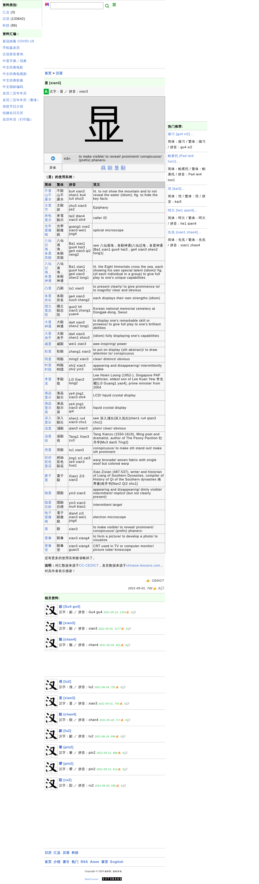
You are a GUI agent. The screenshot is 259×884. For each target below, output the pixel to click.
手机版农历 (11, 47)
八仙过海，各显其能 (48, 249)
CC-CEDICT (89, 565)
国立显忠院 (48, 310)
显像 (48, 538)
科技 (6, 25)
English (116, 862)
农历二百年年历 (15, 93)
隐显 (48, 493)
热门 (75, 862)
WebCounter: (92, 879)
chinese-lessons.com (143, 565)
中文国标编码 (13, 87)
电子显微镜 (48, 517)
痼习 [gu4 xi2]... (180, 134)
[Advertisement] (22, 184)
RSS (84, 862)
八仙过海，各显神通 (48, 272)
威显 (48, 344)
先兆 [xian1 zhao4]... (184, 232)
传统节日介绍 (13, 106)
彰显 (48, 351)
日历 (48, 852)
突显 (48, 450)
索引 (66, 862)
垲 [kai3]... (176, 188)
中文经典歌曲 (13, 80)
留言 (104, 862)
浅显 (48, 428)
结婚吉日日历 (13, 113)
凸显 (48, 288)
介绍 (57, 862)
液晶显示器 (48, 408)
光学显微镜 (48, 230)
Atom (94, 862)
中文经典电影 (13, 67)
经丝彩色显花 (48, 462)
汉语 (6, 18)
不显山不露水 (48, 195)
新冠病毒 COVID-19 (18, 41)
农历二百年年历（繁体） (21, 100)
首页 (48, 73)
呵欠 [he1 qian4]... (182, 210)
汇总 (6, 12)
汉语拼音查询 (13, 54)
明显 (48, 359)
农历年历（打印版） (18, 119)
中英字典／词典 (15, 61)
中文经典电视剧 (15, 74)
